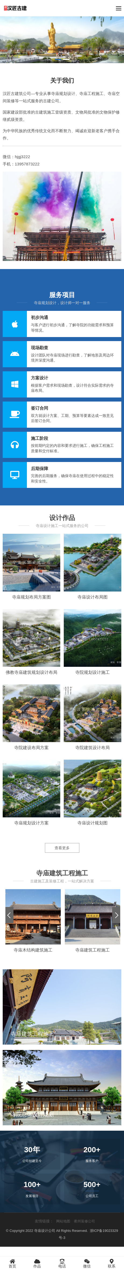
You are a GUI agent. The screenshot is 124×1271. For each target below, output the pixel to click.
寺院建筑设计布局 (92, 747)
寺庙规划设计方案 (31, 823)
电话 (61, 1263)
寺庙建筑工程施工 (92, 950)
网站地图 (63, 1221)
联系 (111, 1263)
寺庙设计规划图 (92, 823)
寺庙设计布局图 (92, 597)
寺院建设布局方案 (31, 747)
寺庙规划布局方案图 (31, 597)
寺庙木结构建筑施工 (33, 950)
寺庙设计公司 (44, 1231)
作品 (37, 1263)
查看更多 (62, 848)
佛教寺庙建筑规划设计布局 (31, 672)
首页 (12, 1263)
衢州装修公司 (84, 1221)
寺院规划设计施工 (92, 672)
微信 (87, 1263)
